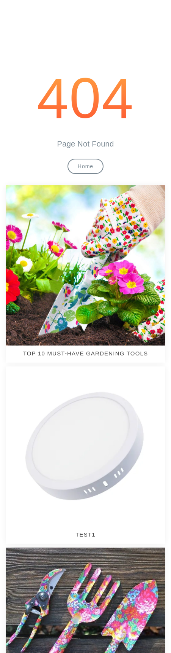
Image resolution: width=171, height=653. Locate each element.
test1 (85, 534)
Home (85, 166)
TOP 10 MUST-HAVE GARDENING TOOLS (85, 353)
